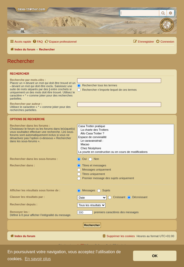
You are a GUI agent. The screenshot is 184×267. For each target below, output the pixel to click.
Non (94, 158)
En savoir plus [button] (38, 259)
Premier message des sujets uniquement (105, 178)
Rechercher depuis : (23, 204)
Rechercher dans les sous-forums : (34, 158)
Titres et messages (91, 165)
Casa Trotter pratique (126, 126)
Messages (86, 190)
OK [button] (155, 256)
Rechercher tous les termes (97, 85)
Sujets (103, 190)
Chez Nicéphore (126, 148)
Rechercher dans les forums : (30, 125)
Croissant (116, 197)
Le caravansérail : (126, 141)
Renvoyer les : (19, 211)
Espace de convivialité (126, 137)
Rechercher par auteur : (26, 103)
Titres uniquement (91, 173)
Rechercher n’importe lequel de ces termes (107, 89)
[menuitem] (37, 41)
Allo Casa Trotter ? (126, 133)
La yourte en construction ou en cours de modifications (126, 152)
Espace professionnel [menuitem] (61, 41)
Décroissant (137, 197)
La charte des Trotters (126, 130)
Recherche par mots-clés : (28, 79)
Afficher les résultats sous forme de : (35, 190)
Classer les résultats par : (27, 196)
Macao (126, 144)
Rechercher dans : (22, 165)
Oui (82, 158)
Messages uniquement (94, 169)
